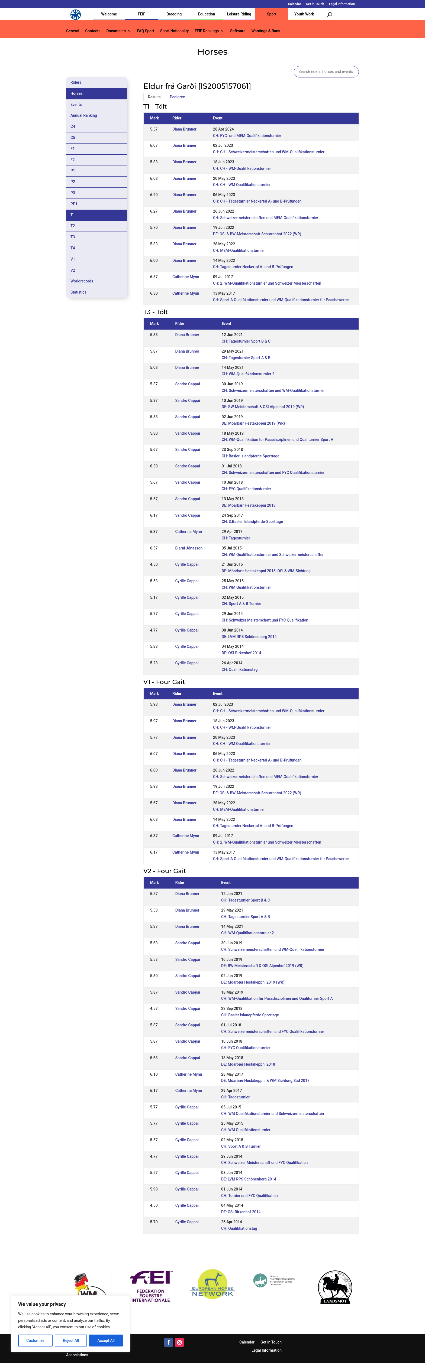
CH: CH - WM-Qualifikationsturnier (242, 168)
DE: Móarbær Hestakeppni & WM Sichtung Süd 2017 (265, 1080)
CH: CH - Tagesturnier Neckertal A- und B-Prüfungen (257, 201)
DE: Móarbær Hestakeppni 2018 (249, 505)
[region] (70, 1323)
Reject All (71, 1340)
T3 (72, 237)
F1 (72, 149)
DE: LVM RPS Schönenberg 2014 (249, 637)
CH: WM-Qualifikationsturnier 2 (248, 374)
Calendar (294, 4)
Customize (35, 1340)
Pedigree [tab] (177, 97)
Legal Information (342, 4)
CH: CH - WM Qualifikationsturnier (242, 185)
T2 (72, 226)
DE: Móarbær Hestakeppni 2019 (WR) (253, 423)
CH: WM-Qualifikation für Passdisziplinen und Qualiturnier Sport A (277, 439)
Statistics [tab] (78, 292)
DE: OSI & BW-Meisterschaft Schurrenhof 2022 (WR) (257, 234)
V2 (72, 270)
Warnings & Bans (265, 31)
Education (206, 14)
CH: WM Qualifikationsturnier (246, 587)
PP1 (74, 204)
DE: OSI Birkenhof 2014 (241, 653)
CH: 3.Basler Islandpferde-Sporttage (252, 521)
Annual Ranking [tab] (83, 115)
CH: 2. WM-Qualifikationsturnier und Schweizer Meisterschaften (267, 283)
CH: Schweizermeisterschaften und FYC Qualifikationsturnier (273, 472)
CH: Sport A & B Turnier (241, 603)
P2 (72, 182)
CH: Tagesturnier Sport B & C (246, 341)
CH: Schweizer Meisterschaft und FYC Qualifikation (265, 620)
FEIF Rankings (207, 31)
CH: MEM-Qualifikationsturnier (239, 250)
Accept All (106, 1340)
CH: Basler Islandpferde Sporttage (250, 456)
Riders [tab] (75, 82)
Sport (271, 14)
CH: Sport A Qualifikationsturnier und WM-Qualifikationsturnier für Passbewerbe (281, 300)
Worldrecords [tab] (81, 281)
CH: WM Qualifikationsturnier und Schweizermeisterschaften (273, 554)
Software (237, 31)
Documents (116, 31)
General (72, 31)
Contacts (92, 31)
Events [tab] (76, 104)
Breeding (174, 14)
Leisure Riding (239, 14)
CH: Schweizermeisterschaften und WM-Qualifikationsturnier (273, 390)
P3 (72, 193)
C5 (72, 137)
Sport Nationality (174, 31)
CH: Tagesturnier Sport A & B (246, 358)
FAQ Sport (145, 31)
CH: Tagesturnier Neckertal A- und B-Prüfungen (253, 267)
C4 (72, 126)
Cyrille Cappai (186, 564)
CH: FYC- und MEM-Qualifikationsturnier (247, 136)
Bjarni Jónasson (188, 548)
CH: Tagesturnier (236, 538)
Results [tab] (154, 97)
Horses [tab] (76, 93)
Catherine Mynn (185, 277)
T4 (72, 248)
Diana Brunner (184, 129)
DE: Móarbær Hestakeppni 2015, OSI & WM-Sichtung (266, 571)
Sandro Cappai (187, 384)
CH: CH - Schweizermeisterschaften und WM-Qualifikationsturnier (268, 152)
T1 (72, 215)
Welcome (109, 14)
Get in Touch (315, 4)
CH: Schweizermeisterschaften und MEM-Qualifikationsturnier (265, 218)
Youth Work (304, 14)
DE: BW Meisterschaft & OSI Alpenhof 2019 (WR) (263, 407)
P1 (72, 170)
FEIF (141, 14)
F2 (72, 160)
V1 (72, 259)
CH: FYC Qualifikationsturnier (246, 489)
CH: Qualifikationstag (240, 669)
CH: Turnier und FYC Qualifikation (249, 1195)
